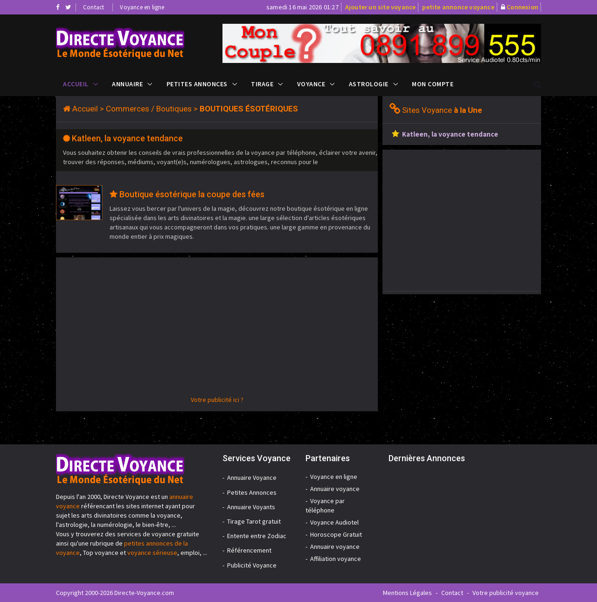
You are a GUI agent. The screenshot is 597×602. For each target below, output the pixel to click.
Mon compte (432, 84)
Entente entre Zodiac (256, 536)
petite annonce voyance (458, 7)
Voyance (311, 84)
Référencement (249, 550)
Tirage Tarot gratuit (254, 521)
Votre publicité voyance (505, 592)
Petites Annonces (197, 84)
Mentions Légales (407, 592)
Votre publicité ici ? (217, 399)
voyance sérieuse (152, 552)
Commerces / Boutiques (149, 108)
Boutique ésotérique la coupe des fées (191, 194)
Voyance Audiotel (334, 522)
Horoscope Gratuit (336, 534)
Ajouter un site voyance (380, 7)
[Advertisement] (217, 329)
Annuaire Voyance (252, 477)
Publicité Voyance (252, 565)
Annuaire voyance (335, 488)
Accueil (76, 84)
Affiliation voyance (335, 558)
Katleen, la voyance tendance (127, 138)
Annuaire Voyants (251, 507)
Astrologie (369, 84)
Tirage (262, 84)
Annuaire (127, 84)
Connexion (522, 7)
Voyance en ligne (142, 7)
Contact (93, 7)
